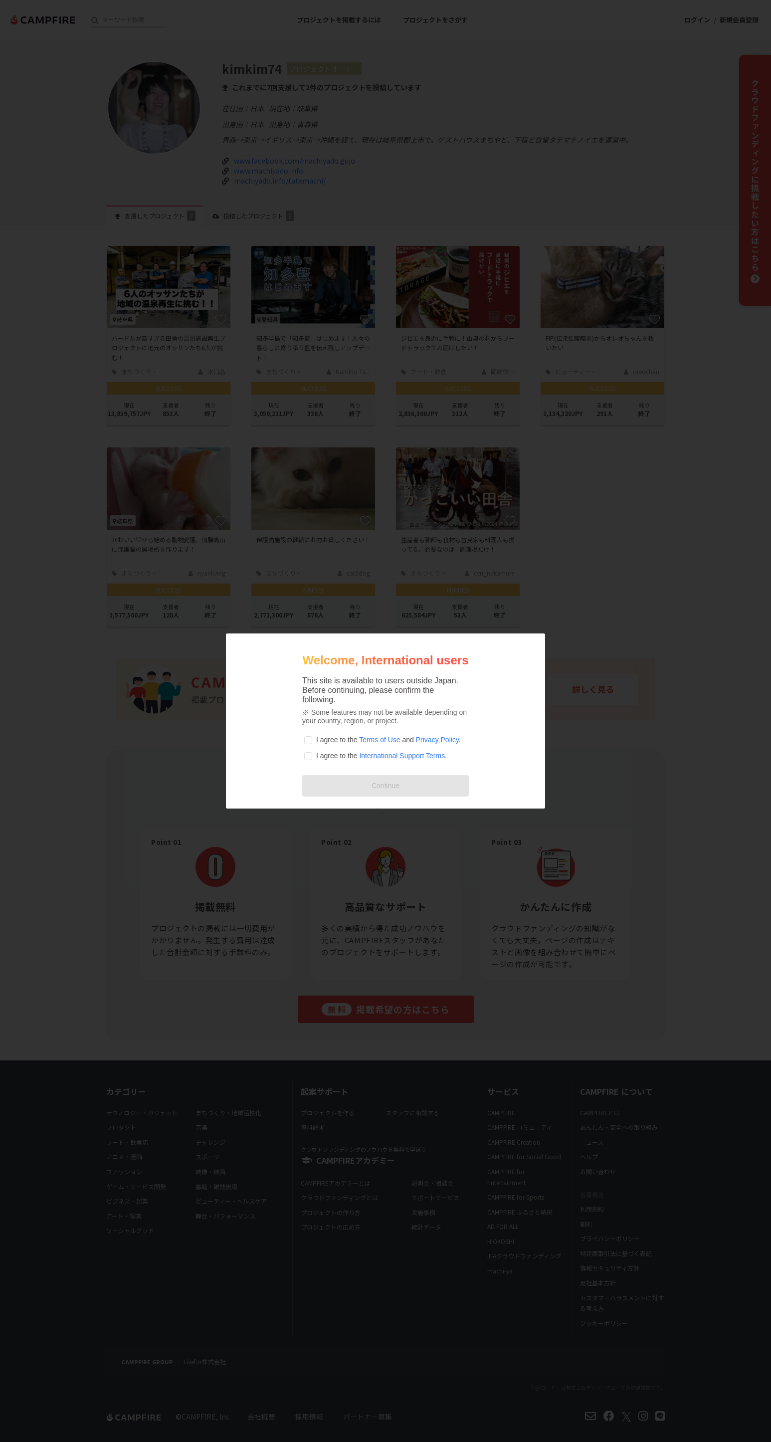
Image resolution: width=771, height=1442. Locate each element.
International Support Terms (402, 756)
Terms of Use (379, 740)
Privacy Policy (437, 740)
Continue (385, 786)
